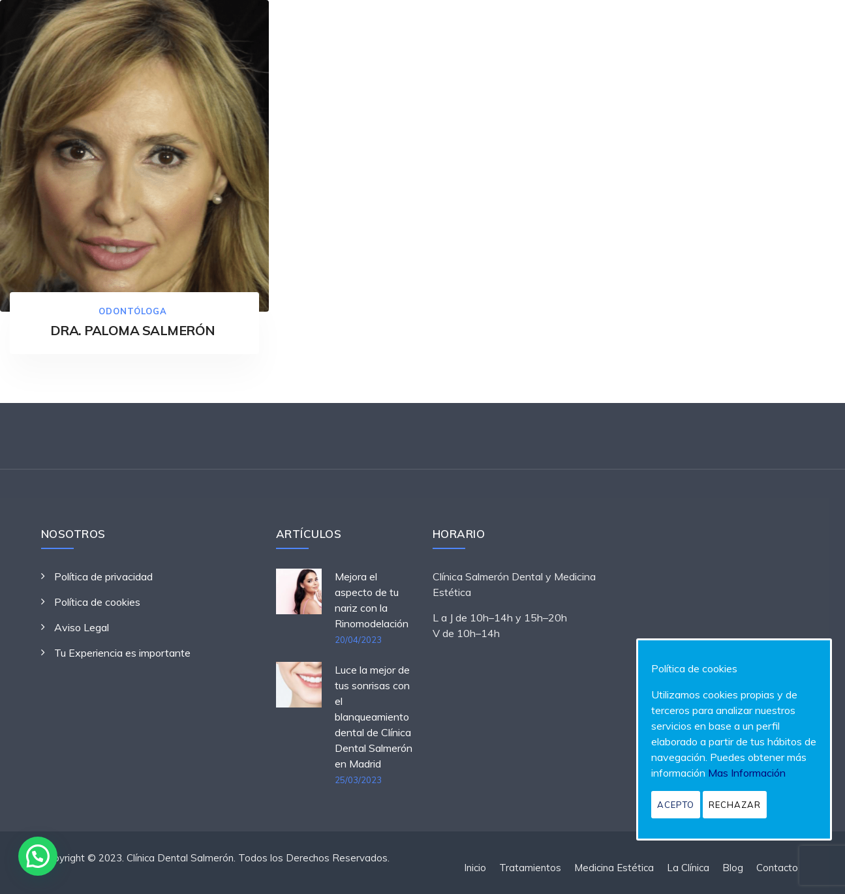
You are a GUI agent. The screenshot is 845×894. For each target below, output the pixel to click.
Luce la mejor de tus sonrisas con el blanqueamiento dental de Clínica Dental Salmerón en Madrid (373, 716)
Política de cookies (97, 601)
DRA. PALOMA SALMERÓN (132, 330)
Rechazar (735, 804)
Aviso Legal (81, 627)
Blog (732, 867)
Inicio (475, 867)
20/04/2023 (358, 639)
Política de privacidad (103, 576)
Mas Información (747, 772)
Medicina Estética (614, 867)
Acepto (675, 804)
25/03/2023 (358, 780)
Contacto (777, 867)
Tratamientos (530, 867)
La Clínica (688, 867)
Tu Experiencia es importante (122, 652)
